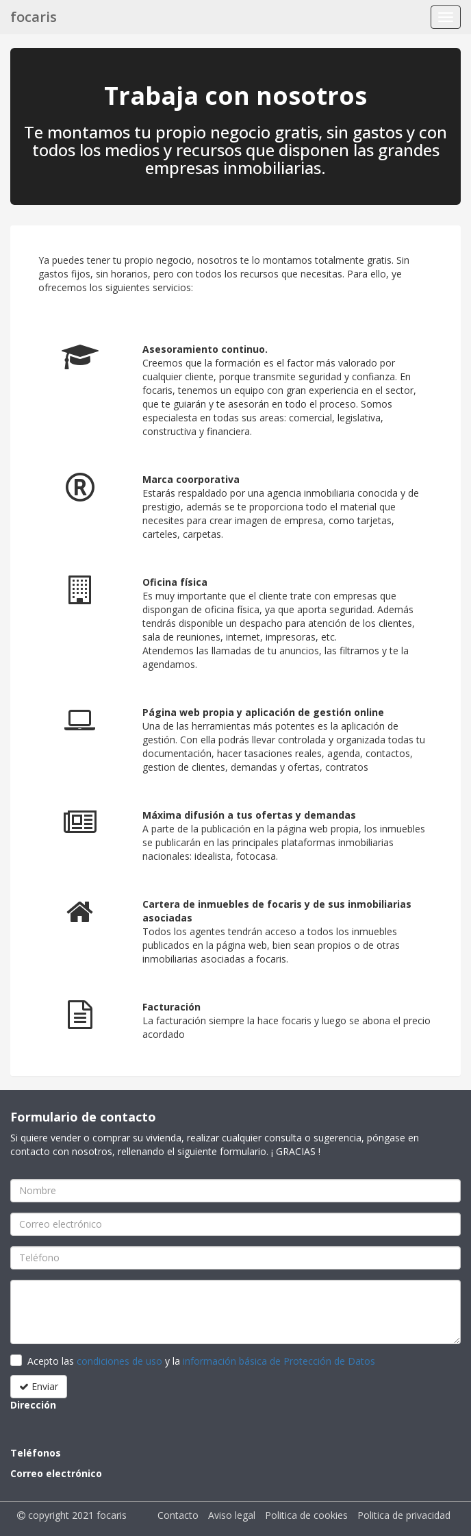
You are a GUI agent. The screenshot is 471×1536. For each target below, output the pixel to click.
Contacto (178, 1515)
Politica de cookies (306, 1515)
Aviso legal (231, 1515)
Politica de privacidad (403, 1515)
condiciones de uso (119, 1360)
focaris (33, 17)
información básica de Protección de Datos (279, 1360)
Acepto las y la (201, 1360)
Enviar (38, 1386)
